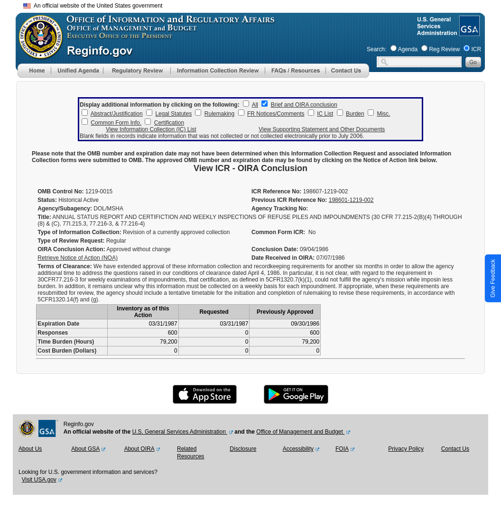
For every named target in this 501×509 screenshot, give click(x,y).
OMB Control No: (60, 191)
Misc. (383, 113)
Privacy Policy (406, 448)
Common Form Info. (116, 122)
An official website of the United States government (92, 5)
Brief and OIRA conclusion (304, 104)
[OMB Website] (37, 54)
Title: (44, 217)
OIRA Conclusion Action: (71, 249)
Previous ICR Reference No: (289, 200)
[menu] (77, 71)
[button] (77, 71)
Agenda (408, 49)
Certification (169, 122)
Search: (376, 49)
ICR (476, 49)
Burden (355, 113)
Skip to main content (256, 4)
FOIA (342, 448)
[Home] (34, 76)
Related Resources (190, 452)
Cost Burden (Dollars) (66, 350)
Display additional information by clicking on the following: (160, 104)
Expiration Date (58, 323)
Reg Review (444, 49)
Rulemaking (219, 113)
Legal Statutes (173, 113)
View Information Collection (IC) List (151, 129)
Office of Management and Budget (300, 431)
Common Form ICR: (278, 232)
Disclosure (243, 448)
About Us (30, 448)
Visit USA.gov (39, 479)
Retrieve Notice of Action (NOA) (77, 258)
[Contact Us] (347, 76)
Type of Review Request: (70, 240)
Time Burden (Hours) (65, 341)
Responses (52, 332)
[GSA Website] (468, 32)
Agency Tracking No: (279, 208)
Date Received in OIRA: (283, 258)
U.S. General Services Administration (179, 431)
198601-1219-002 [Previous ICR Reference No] (351, 200)
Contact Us (455, 448)
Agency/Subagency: (64, 208)
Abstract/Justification (117, 113)
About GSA (85, 448)
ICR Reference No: (276, 191)
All (255, 104)
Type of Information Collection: (79, 232)
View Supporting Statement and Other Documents (322, 129)
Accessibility (298, 448)
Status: (47, 200)
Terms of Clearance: (64, 266)
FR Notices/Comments (276, 113)
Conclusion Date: (274, 249)
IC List (325, 113)
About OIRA (139, 448)
